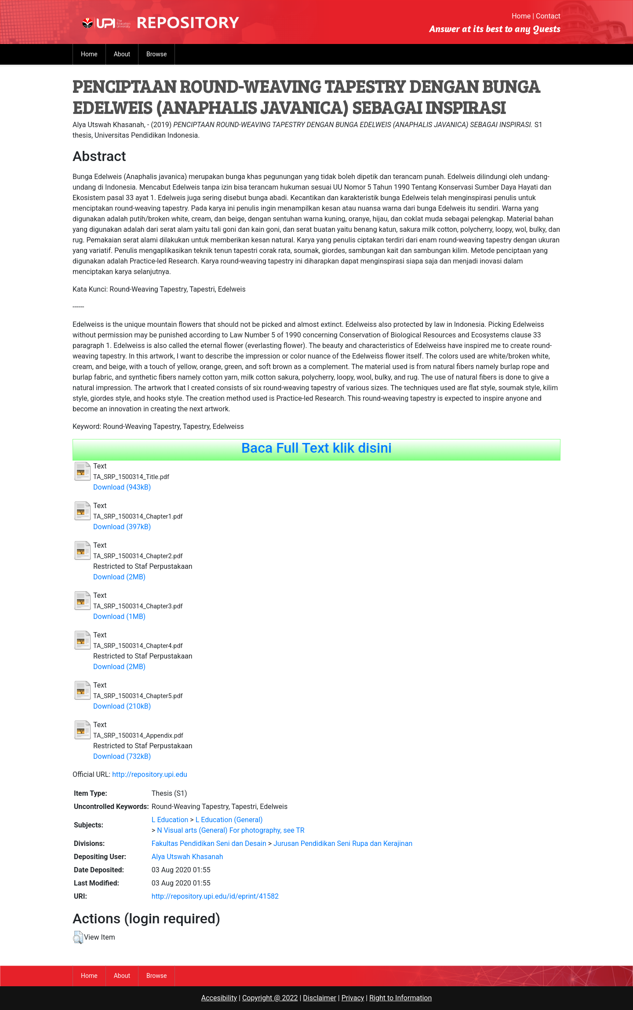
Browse (156, 54)
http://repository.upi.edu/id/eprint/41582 (215, 896)
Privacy (353, 998)
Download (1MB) (119, 616)
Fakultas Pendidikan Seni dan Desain (209, 843)
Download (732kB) (122, 756)
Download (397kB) (122, 527)
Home (521, 16)
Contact (548, 16)
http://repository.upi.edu (149, 774)
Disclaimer (319, 998)
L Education (170, 820)
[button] (78, 937)
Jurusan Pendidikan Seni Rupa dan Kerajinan (342, 843)
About (122, 54)
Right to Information (400, 998)
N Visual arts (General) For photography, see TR (231, 830)
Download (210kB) (122, 706)
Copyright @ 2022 (270, 998)
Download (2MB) (119, 577)
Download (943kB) (122, 487)
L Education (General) (229, 820)
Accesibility (219, 998)
